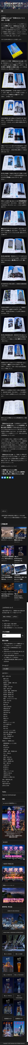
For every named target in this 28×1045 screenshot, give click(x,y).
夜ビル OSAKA (8, 954)
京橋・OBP (6, 688)
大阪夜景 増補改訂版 (8, 863)
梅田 (4, 678)
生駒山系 (5, 708)
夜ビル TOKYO (8, 995)
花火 (4, 728)
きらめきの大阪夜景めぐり (10, 803)
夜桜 (4, 726)
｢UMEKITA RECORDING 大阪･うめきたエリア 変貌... (20, 577)
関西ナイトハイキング (8, 885)
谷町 (4, 755)
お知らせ (4, 511)
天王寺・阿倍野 (7, 692)
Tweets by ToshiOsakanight (9, 795)
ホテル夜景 (6, 724)
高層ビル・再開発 (6, 740)
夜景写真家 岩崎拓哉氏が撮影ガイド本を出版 (13, 515)
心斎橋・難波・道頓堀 (9, 690)
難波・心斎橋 (6, 759)
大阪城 (5, 684)
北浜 (4, 749)
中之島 (5, 680)
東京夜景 (5, 842)
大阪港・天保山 (7, 696)
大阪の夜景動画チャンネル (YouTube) (13, 627)
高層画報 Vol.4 (19, 1018)
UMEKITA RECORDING (13, 911)
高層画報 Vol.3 (7, 1018)
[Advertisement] (14, 495)
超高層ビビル (10, 425)
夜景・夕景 (5, 676)
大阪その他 (6, 706)
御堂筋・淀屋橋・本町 (9, 682)
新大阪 (5, 767)
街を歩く (4, 781)
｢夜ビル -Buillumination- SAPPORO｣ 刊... (18, 558)
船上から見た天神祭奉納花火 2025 (12, 647)
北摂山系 (5, 710)
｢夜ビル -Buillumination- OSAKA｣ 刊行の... (19, 596)
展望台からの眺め (7, 777)
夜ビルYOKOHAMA (19, 996)
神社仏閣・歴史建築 (8, 732)
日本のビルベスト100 (18, 25)
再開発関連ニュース (8, 743)
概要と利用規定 (7, 616)
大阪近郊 (5, 775)
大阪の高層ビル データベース (11, 625)
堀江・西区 (6, 763)
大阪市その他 (6, 773)
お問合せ (15, 616)
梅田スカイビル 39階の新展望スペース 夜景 (15, 517)
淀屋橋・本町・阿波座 (9, 751)
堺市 (4, 704)
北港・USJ (6, 700)
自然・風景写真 (6, 779)
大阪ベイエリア (7, 771)
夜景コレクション (7, 722)
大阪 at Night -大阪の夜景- (10, 623)
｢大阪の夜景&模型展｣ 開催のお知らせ (13, 659)
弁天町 (5, 702)
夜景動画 (5, 738)
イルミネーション (7, 730)
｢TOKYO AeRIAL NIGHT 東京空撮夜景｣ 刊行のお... (6, 577)
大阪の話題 (5, 783)
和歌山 (5, 718)
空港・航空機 (6, 734)
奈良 (4, 716)
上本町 (5, 765)
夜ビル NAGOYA (8, 974)
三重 (4, 720)
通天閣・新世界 (7, 694)
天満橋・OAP (6, 686)
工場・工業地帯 (7, 736)
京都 (4, 714)
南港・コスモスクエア (9, 698)
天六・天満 (6, 753)
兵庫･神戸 (5, 712)
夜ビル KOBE (19, 954)
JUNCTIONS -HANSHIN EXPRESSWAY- (13, 932)
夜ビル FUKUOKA (19, 974)
